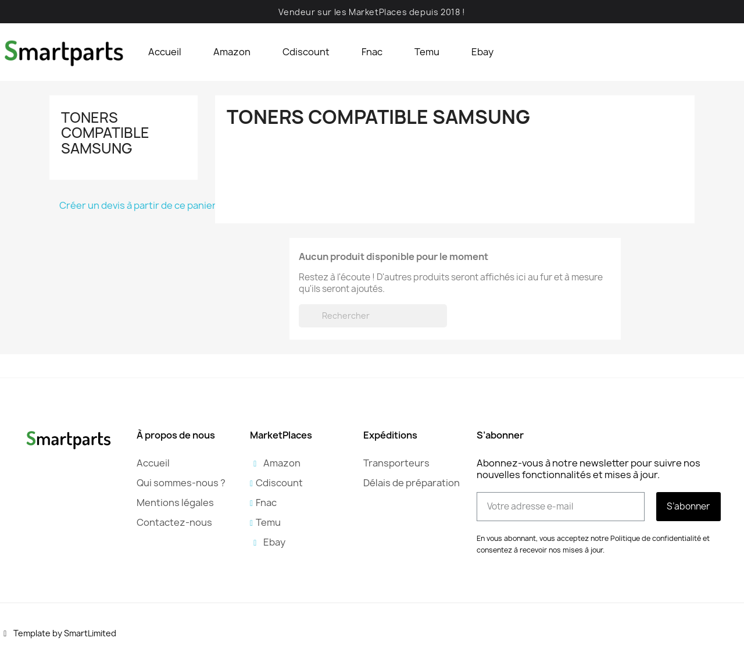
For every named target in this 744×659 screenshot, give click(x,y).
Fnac (372, 51)
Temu (426, 51)
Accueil (164, 51)
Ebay (482, 51)
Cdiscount (306, 51)
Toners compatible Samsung (105, 133)
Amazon (232, 51)
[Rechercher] (373, 315)
